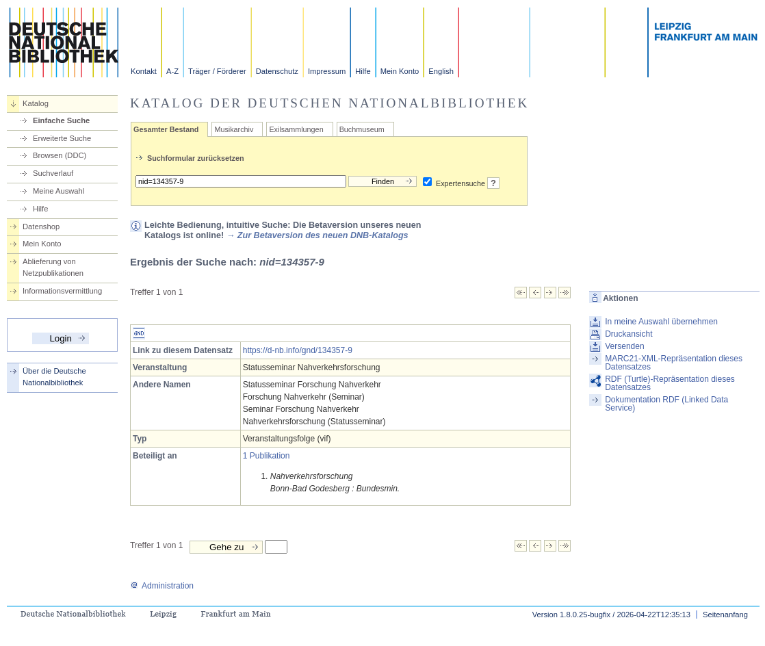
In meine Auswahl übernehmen (661, 321)
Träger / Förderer (217, 71)
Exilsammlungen (296, 129)
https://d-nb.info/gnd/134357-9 (297, 350)
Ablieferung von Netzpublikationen (53, 267)
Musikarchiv (233, 129)
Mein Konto (399, 71)
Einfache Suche (61, 120)
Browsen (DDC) (59, 155)
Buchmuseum (362, 129)
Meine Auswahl (58, 191)
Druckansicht (628, 334)
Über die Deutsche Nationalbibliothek (54, 377)
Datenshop (41, 226)
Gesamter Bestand (165, 129)
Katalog (36, 103)
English (441, 71)
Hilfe (362, 71)
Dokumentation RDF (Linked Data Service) (666, 404)
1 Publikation (266, 456)
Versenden (624, 346)
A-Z (172, 71)
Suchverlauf (53, 173)
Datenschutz (277, 71)
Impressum (327, 71)
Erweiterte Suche (62, 138)
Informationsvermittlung (62, 291)
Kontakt (144, 71)
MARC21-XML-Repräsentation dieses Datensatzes (673, 363)
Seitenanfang (725, 614)
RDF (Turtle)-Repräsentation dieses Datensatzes (670, 383)
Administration (162, 586)
